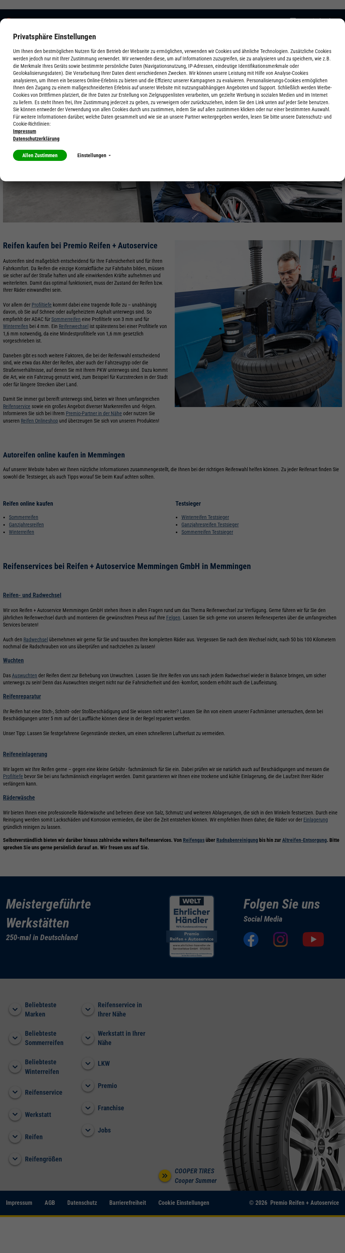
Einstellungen (94, 155)
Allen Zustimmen (40, 155)
